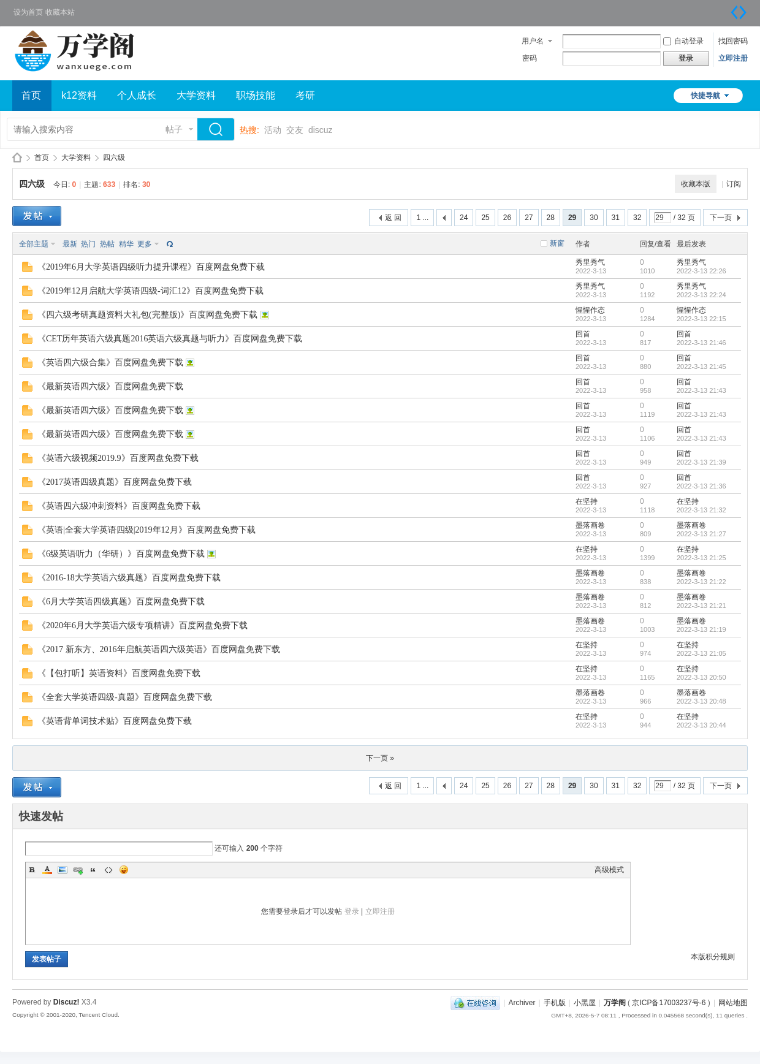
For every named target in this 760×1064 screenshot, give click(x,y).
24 (464, 217)
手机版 (555, 1002)
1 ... (422, 217)
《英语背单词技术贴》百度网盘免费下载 (114, 721)
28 (551, 217)
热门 (88, 244)
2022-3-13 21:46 (701, 342)
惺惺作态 (590, 310)
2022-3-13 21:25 (701, 557)
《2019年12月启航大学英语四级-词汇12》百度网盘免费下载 (150, 290)
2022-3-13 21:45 (701, 366)
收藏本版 (695, 184)
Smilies (124, 870)
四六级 (114, 157)
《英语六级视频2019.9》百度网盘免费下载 (118, 458)
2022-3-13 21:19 (701, 629)
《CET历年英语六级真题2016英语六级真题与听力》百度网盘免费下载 (169, 338)
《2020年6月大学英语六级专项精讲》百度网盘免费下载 (142, 625)
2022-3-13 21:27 (701, 534)
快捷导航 (705, 95)
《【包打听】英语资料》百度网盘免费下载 (118, 673)
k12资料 (79, 95)
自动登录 (683, 41)
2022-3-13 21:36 (701, 486)
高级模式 (609, 869)
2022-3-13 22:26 (701, 271)
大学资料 (196, 95)
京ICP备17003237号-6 (668, 1002)
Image (62, 870)
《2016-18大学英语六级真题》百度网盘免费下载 (129, 577)
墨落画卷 (590, 525)
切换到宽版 (738, 12)
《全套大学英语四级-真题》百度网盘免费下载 (124, 697)
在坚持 (587, 501)
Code (108, 870)
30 (594, 217)
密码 (529, 58)
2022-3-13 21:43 (701, 390)
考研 (305, 95)
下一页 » (380, 758)
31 (616, 217)
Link (78, 870)
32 (637, 217)
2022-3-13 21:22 (701, 581)
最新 (70, 244)
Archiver (521, 1002)
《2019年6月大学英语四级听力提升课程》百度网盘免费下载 (151, 267)
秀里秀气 (590, 262)
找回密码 (733, 41)
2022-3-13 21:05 (701, 653)
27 (529, 217)
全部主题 (33, 244)
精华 (126, 244)
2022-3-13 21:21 (701, 605)
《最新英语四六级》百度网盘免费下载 (110, 386)
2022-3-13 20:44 (701, 725)
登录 (351, 911)
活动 (272, 130)
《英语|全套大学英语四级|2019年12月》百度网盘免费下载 (146, 529)
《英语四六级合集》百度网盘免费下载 (110, 362)
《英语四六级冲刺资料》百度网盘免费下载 (118, 506)
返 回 (393, 217)
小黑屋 (585, 1002)
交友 (294, 130)
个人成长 (136, 95)
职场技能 (255, 95)
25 (485, 217)
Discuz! (66, 1002)
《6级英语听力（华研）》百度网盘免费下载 (121, 553)
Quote (93, 870)
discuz (320, 130)
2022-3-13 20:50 (701, 677)
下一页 (721, 217)
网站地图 (733, 1002)
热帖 (107, 244)
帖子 (174, 129)
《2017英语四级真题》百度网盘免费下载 (114, 482)
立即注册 (733, 58)
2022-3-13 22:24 (701, 294)
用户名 (533, 41)
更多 (144, 244)
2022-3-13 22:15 (701, 318)
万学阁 (17, 158)
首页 (31, 95)
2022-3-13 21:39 (701, 462)
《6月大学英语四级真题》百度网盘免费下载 (121, 601)
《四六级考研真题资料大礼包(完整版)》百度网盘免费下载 (147, 314)
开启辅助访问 (726, 8)
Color (47, 870)
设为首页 (28, 12)
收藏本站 (60, 12)
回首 (583, 334)
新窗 (557, 243)
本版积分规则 (713, 956)
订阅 (733, 184)
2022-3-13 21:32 (701, 510)
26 (507, 217)
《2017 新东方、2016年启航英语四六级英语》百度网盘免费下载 (158, 649)
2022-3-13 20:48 (701, 701)
